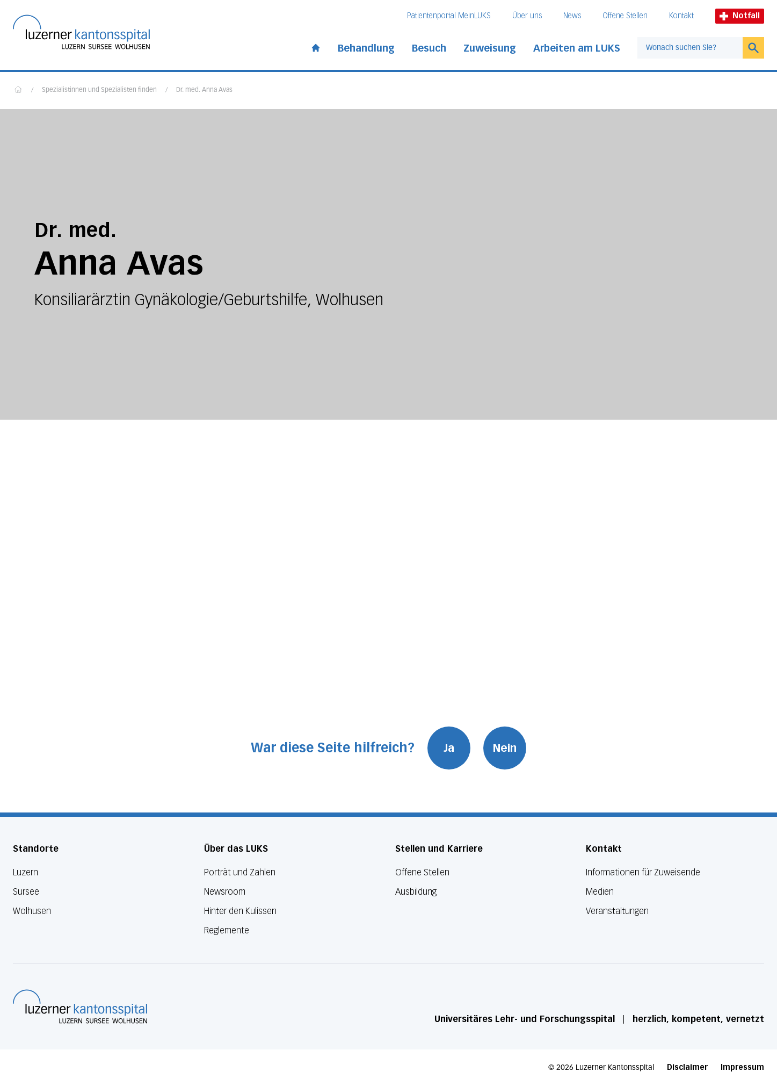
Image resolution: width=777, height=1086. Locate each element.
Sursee (26, 892)
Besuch (429, 48)
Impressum (742, 1067)
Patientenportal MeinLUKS (449, 15)
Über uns (527, 15)
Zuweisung (489, 48)
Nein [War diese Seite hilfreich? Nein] (505, 748)
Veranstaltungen (617, 911)
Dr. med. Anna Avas (204, 90)
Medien (600, 892)
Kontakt (681, 15)
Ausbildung (416, 892)
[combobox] (690, 48)
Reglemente (226, 930)
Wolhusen (32, 911)
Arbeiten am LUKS (576, 48)
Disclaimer (687, 1067)
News (572, 15)
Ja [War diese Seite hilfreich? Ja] (449, 748)
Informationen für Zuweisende (643, 872)
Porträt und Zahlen (239, 872)
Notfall (740, 15)
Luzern (25, 872)
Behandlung (366, 48)
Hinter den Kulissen (240, 911)
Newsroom (224, 892)
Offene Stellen (625, 15)
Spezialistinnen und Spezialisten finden (99, 90)
